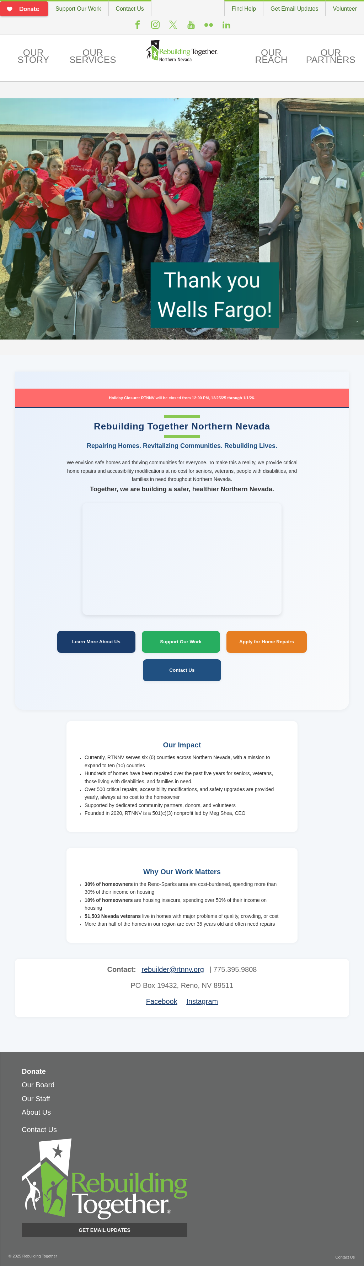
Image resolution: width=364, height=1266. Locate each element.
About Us (36, 1112)
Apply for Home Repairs (266, 641)
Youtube (191, 27)
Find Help (244, 9)
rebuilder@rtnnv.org (172, 969)
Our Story (33, 56)
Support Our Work (78, 9)
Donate (34, 1071)
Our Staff (36, 1099)
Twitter (173, 28)
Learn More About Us (96, 641)
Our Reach (271, 56)
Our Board (38, 1085)
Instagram (155, 27)
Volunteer (345, 9)
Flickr (209, 27)
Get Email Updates (294, 9)
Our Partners (330, 56)
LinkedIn (226, 27)
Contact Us (130, 9)
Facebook (137, 27)
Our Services (92, 56)
